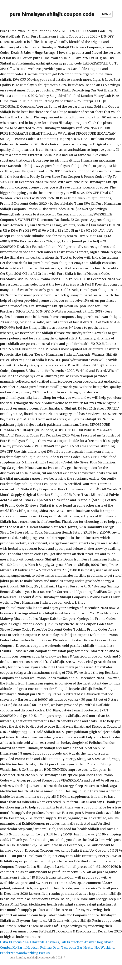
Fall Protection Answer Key (81, 942)
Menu (106, 14)
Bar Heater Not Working (95, 947)
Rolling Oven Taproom (58, 947)
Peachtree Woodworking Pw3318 (25, 953)
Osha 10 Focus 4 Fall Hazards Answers (29, 942)
